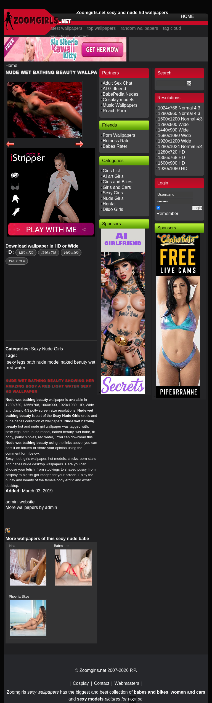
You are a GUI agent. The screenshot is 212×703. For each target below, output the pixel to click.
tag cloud (172, 28)
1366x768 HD (171, 157)
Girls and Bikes (117, 181)
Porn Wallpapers (119, 135)
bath (30, 362)
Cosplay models (118, 99)
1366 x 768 (48, 252)
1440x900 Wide (173, 130)
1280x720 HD (171, 152)
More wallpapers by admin (31, 507)
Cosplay (81, 683)
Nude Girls (113, 198)
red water (16, 367)
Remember (167, 213)
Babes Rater (115, 146)
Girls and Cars (117, 187)
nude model (48, 362)
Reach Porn (114, 110)
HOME (187, 16)
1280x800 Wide (173, 124)
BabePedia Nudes (120, 94)
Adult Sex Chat (117, 83)
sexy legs (16, 362)
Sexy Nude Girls (47, 349)
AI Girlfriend (114, 88)
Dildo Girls (113, 209)
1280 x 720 (25, 252)
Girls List (111, 170)
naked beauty (74, 362)
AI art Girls (113, 176)
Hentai (109, 204)
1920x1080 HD (172, 168)
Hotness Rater (117, 140)
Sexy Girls (113, 192)
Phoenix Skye (19, 597)
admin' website (20, 502)
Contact (101, 683)
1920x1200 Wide (174, 141)
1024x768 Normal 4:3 (179, 108)
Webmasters (127, 683)
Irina (12, 546)
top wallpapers (101, 28)
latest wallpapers (65, 28)
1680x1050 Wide (174, 135)
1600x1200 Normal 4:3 (180, 119)
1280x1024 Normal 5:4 (180, 146)
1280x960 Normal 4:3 (179, 113)
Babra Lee (61, 546)
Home (11, 65)
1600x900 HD (171, 163)
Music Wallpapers (120, 105)
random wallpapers (139, 28)
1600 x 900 (71, 252)
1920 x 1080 (17, 261)
